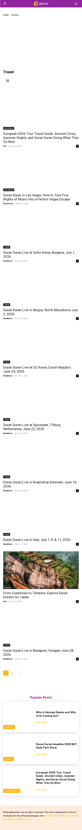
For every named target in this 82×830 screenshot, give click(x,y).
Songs (9, 727)
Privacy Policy (69, 815)
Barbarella (8, 203)
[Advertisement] (41, 43)
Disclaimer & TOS (12, 819)
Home (6, 15)
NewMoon (8, 261)
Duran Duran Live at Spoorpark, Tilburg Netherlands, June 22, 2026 (31, 427)
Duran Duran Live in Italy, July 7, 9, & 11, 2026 (36, 540)
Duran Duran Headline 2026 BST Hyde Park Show (56, 745)
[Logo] (40, 3)
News (8, 759)
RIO (5, 146)
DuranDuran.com (52, 815)
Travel (6, 247)
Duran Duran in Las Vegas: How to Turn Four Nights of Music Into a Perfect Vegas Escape (36, 197)
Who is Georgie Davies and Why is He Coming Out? (56, 713)
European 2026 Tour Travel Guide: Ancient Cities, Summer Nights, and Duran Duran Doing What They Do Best (41, 138)
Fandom (7, 587)
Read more (41, 722)
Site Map (26, 819)
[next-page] (19, 673)
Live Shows (8, 128)
